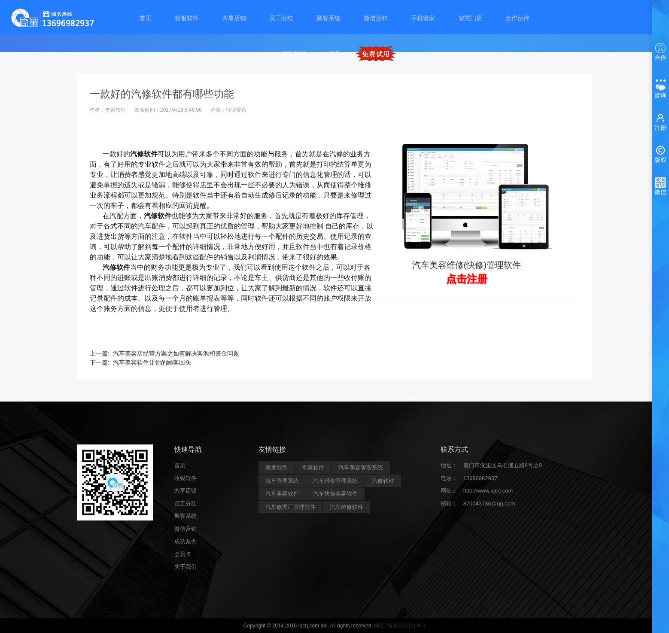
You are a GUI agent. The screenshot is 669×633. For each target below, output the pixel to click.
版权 (660, 154)
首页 (146, 18)
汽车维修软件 (346, 507)
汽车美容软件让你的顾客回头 (152, 362)
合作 (660, 52)
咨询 (660, 88)
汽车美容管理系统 (360, 467)
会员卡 (182, 554)
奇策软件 (313, 467)
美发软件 (276, 467)
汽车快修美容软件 (335, 493)
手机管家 (423, 18)
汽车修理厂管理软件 (290, 507)
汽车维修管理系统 (335, 481)
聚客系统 (328, 18)
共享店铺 (234, 18)
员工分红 (281, 18)
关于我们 (185, 566)
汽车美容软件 (282, 493)
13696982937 (480, 478)
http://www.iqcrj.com (488, 490)
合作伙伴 (517, 18)
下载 (334, 53)
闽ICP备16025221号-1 (400, 626)
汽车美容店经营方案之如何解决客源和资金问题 (176, 353)
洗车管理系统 (282, 481)
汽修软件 (383, 481)
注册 (660, 122)
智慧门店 (470, 18)
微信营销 (376, 18)
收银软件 (187, 18)
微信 (660, 186)
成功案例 (293, 53)
